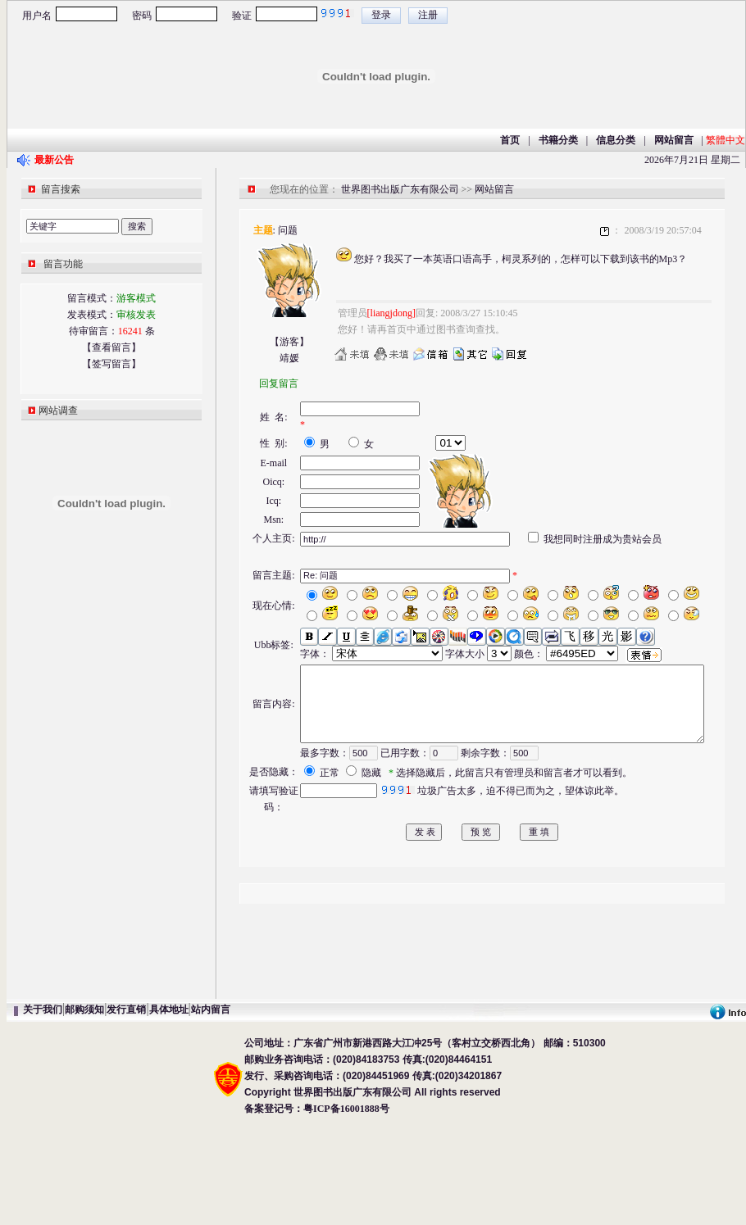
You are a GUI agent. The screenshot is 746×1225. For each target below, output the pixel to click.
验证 (242, 15)
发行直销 (126, 1104)
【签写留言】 (111, 364)
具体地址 (169, 1104)
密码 (142, 15)
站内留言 (210, 1104)
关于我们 (42, 1104)
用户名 (37, 15)
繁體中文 (725, 140)
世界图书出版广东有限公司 (400, 189)
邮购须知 (84, 1104)
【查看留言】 (111, 347)
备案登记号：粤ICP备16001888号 (316, 1203)
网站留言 (494, 189)
